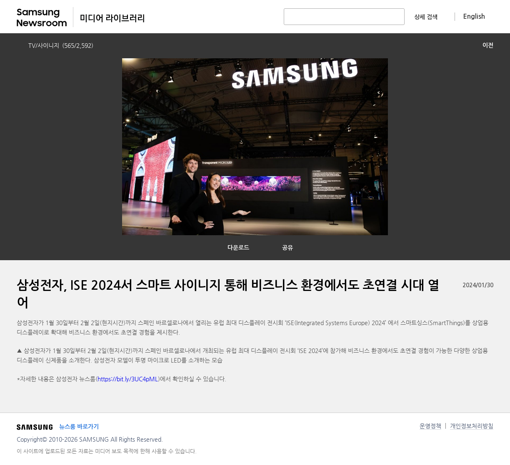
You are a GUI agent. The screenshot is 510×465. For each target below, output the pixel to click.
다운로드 (238, 248)
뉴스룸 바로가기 (79, 427)
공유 (287, 248)
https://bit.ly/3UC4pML (128, 378)
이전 (487, 45)
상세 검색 (426, 17)
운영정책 (430, 426)
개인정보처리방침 (471, 426)
